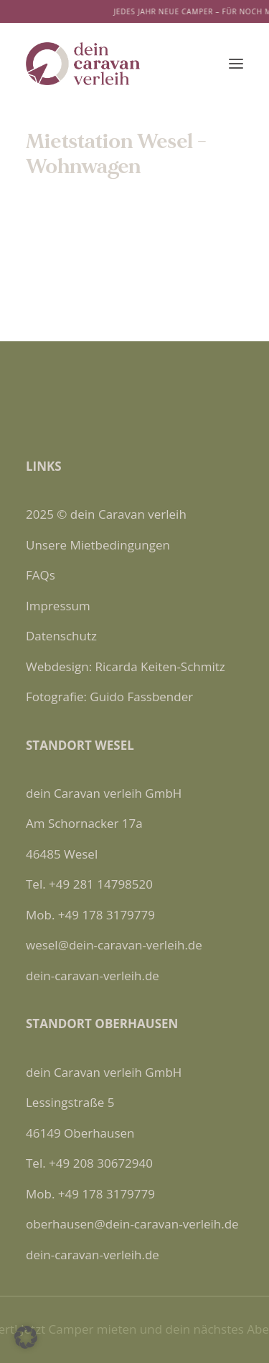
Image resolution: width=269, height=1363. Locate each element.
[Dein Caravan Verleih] (83, 63)
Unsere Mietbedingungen (98, 545)
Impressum (58, 605)
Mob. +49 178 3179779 (90, 915)
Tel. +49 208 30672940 (89, 1163)
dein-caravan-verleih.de (92, 975)
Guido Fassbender (141, 696)
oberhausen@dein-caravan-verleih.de (132, 1224)
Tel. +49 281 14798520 (89, 884)
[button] (236, 63)
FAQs (40, 575)
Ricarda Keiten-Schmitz (160, 666)
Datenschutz (61, 635)
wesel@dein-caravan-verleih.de (114, 945)
